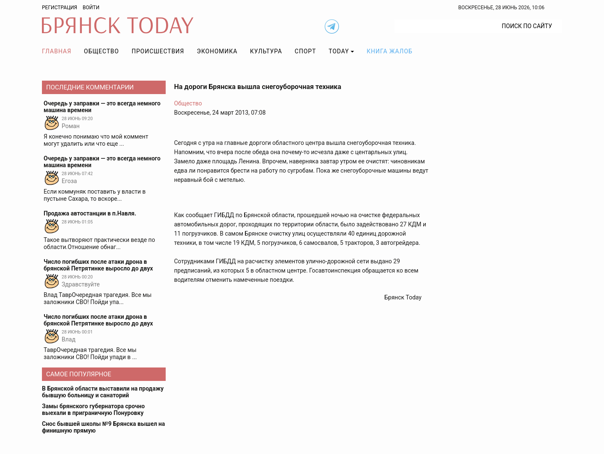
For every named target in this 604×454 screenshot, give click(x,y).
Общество (101, 51)
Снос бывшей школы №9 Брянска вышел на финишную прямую (103, 427)
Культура (266, 51)
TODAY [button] (339, 51)
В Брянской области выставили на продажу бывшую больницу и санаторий (103, 392)
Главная (56, 51)
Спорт (305, 51)
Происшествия (158, 51)
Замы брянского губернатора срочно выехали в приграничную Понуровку (93, 409)
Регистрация (59, 7)
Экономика (217, 51)
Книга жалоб (389, 51)
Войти (91, 7)
